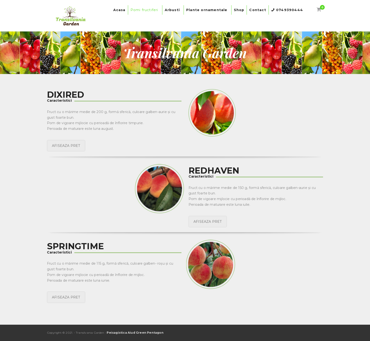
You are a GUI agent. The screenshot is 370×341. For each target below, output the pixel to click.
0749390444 (289, 10)
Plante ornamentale (207, 10)
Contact (257, 10)
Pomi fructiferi (145, 10)
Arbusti (173, 10)
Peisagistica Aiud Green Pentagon (135, 332)
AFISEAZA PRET (66, 146)
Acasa (119, 10)
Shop (239, 10)
